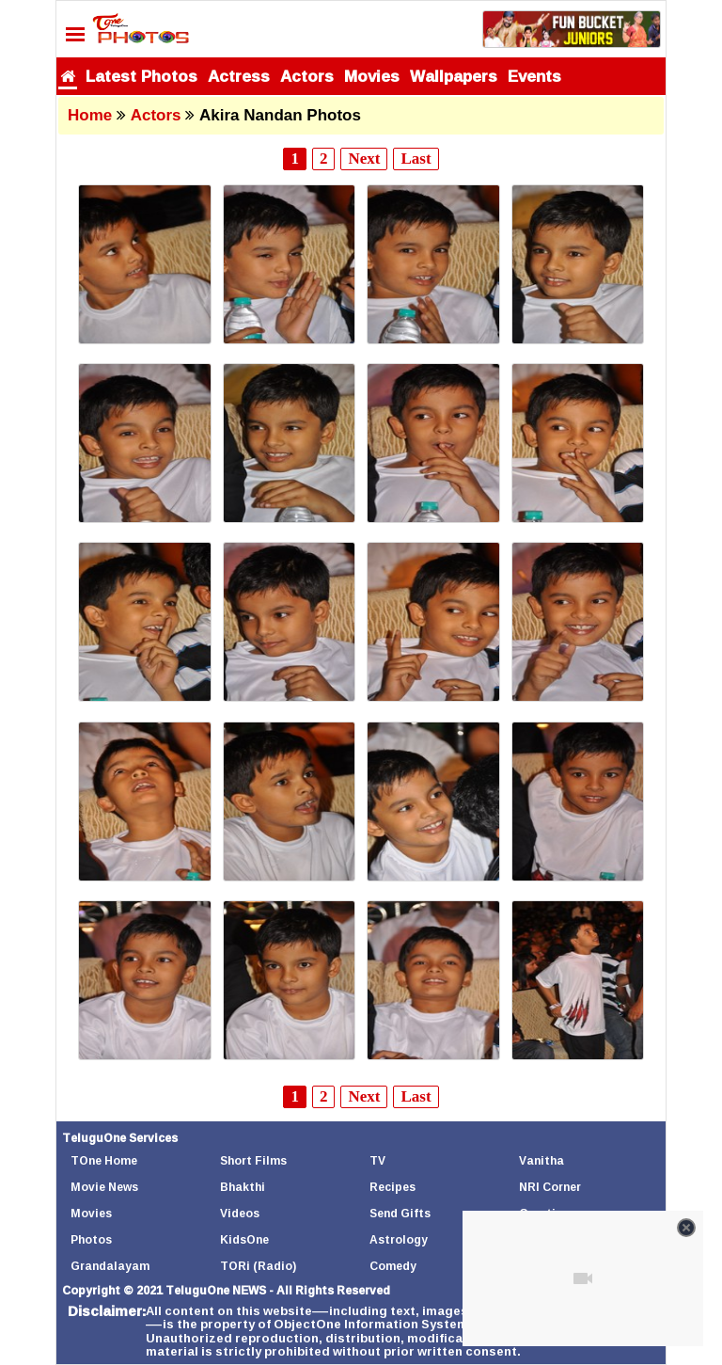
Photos (91, 1239)
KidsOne (244, 1239)
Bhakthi (242, 1187)
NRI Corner (550, 1187)
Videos (239, 1213)
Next (364, 158)
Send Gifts (400, 1213)
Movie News (104, 1187)
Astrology (398, 1239)
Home (90, 115)
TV (377, 1160)
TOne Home (104, 1160)
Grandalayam (110, 1266)
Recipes (392, 1187)
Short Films (253, 1160)
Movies (372, 75)
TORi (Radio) (258, 1266)
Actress (239, 75)
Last (415, 158)
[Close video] (686, 1227)
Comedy (392, 1266)
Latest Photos (141, 75)
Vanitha (541, 1160)
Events (534, 75)
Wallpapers (453, 75)
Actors (307, 75)
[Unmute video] (583, 1278)
